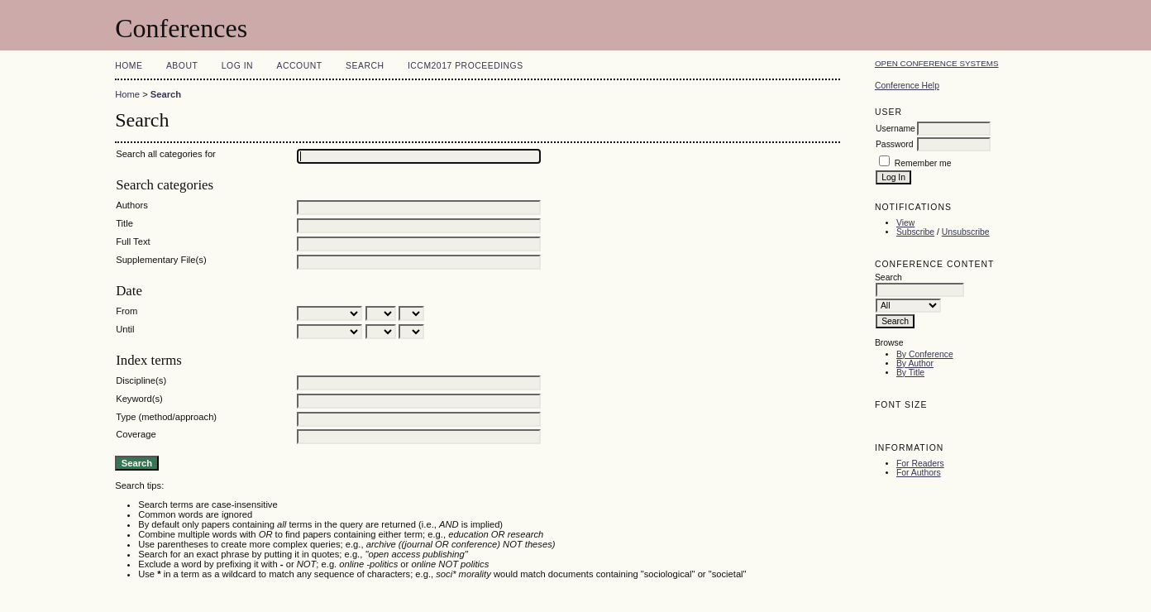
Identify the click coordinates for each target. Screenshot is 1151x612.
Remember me (923, 163)
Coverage (136, 434)
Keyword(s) (139, 399)
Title (124, 223)
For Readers (920, 463)
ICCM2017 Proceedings (465, 65)
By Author (915, 363)
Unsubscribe (966, 232)
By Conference (924, 354)
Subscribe (915, 232)
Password (895, 144)
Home (128, 65)
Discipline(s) (141, 380)
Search (365, 65)
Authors (132, 205)
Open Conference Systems (937, 63)
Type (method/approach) (166, 417)
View (905, 222)
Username (895, 128)
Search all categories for (166, 154)
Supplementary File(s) (161, 260)
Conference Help (907, 85)
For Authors (918, 472)
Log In (237, 65)
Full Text (133, 241)
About (182, 65)
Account (299, 65)
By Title (910, 372)
